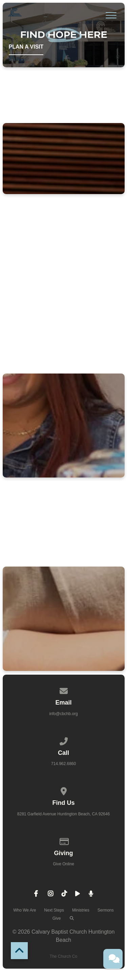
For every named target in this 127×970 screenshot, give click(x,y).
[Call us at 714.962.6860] (63, 740)
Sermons (106, 910)
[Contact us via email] (63, 690)
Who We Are (24, 910)
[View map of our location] (63, 790)
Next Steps (54, 910)
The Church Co (63, 956)
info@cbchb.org (63, 713)
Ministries (80, 910)
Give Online (63, 864)
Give (56, 918)
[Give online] (63, 840)
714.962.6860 (63, 763)
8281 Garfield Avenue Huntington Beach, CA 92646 (63, 814)
